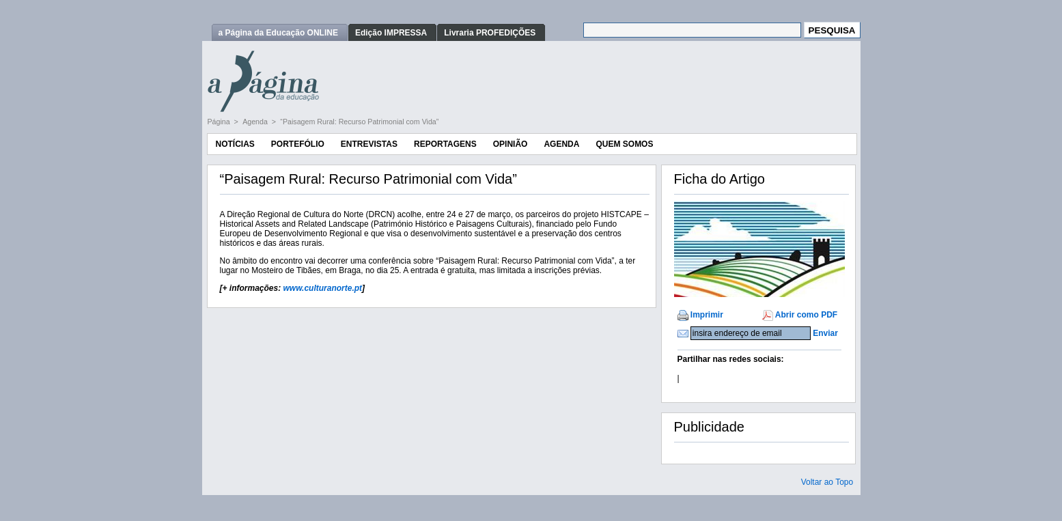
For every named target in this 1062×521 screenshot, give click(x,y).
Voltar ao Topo (827, 482)
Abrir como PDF (806, 315)
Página (220, 121)
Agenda (256, 121)
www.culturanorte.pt (323, 288)
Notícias (235, 144)
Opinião (510, 144)
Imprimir (706, 315)
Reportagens (445, 144)
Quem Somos (624, 144)
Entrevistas (369, 144)
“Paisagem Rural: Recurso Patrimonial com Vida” (359, 121)
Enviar (825, 333)
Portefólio (297, 144)
